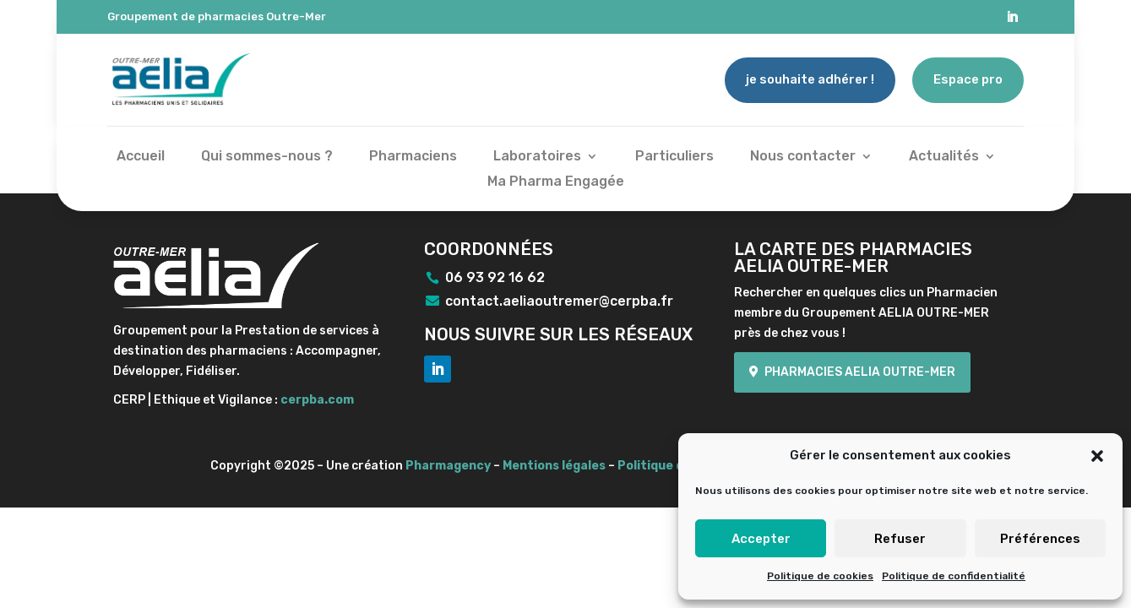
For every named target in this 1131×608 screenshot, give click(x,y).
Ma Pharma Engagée (555, 182)
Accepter (761, 538)
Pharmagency (448, 466)
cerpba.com (317, 400)
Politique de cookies (820, 576)
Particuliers (674, 157)
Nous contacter (803, 157)
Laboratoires (537, 157)
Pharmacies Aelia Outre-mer (859, 372)
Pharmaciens (413, 157)
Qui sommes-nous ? (267, 157)
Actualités (944, 157)
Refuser (900, 538)
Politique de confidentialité (953, 576)
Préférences (1040, 538)
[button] (1097, 456)
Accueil (141, 157)
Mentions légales (554, 466)
